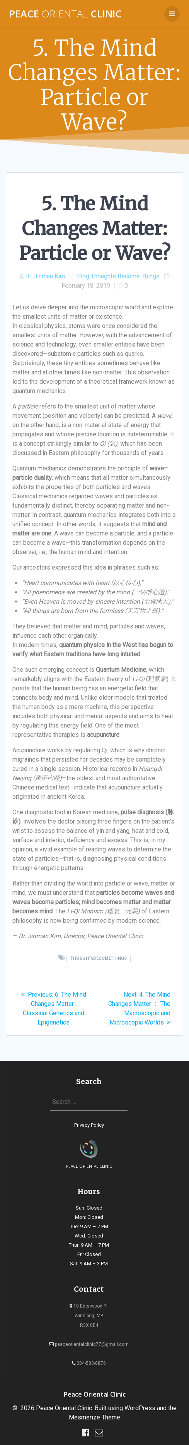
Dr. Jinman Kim (45, 276)
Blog (83, 276)
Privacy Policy (89, 1125)
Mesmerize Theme (94, 1417)
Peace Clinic (65, 14)
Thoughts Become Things (125, 276)
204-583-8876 (89, 1363)
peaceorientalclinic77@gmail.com (89, 1344)
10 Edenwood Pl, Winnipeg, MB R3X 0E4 (89, 1315)
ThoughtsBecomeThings (98, 958)
